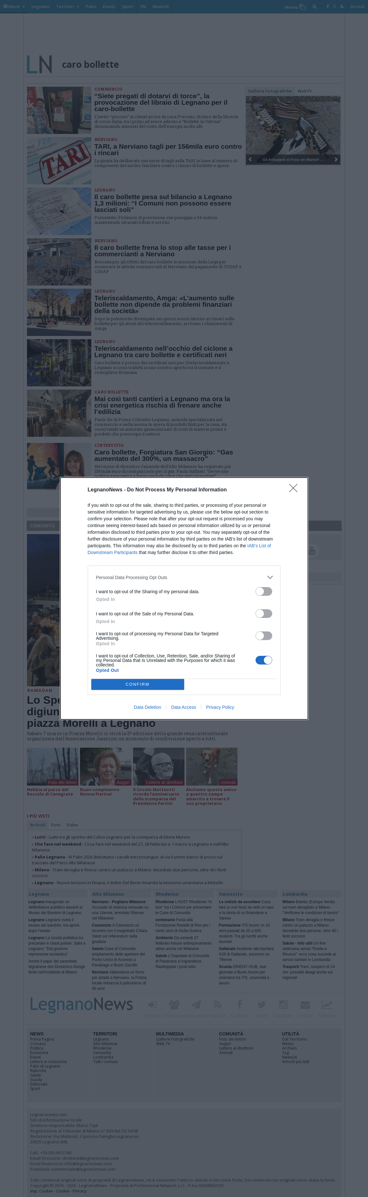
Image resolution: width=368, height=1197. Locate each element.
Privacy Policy (220, 707)
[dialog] (184, 598)
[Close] (295, 490)
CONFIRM (138, 684)
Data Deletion (147, 707)
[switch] (264, 591)
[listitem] (184, 577)
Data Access (183, 707)
